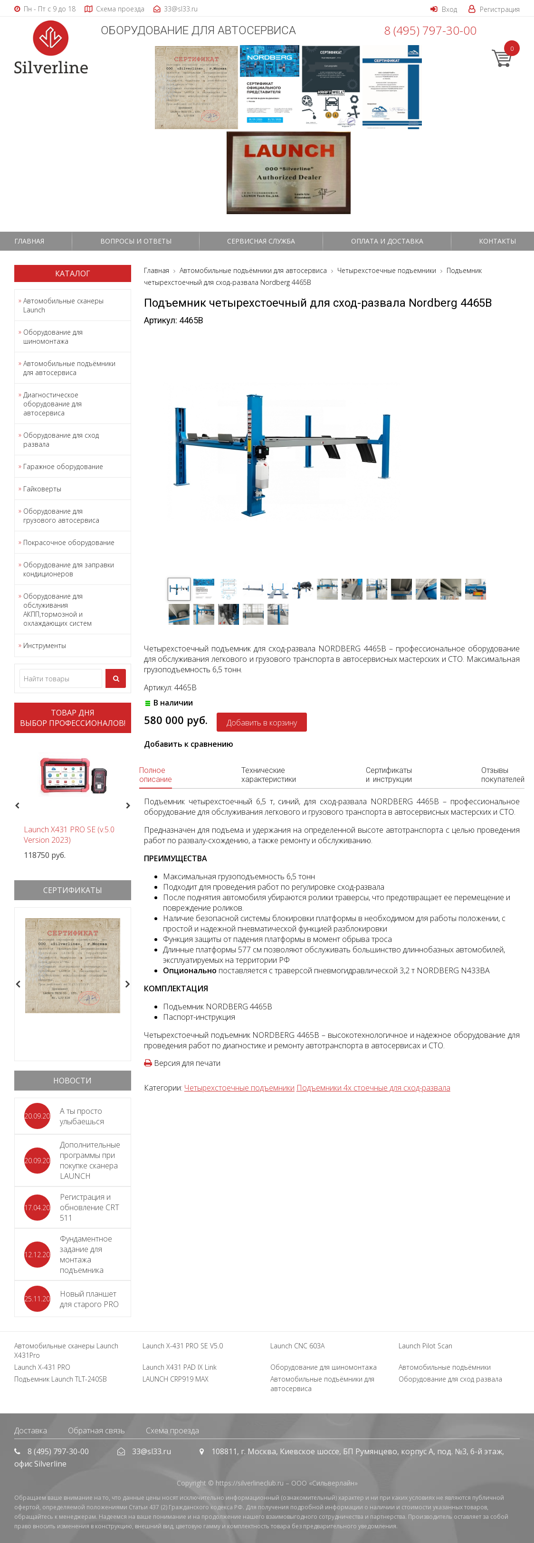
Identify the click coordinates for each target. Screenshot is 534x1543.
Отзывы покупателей (502, 775)
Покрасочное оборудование (68, 542)
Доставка (30, 1430)
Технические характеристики (268, 775)
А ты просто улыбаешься (82, 1116)
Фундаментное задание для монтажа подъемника (86, 1254)
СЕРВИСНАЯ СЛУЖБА (261, 240)
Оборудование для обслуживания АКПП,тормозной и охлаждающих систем (57, 610)
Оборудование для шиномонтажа (53, 337)
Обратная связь (96, 1430)
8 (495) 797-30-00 (430, 30)
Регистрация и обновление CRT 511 (89, 1207)
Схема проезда (172, 1430)
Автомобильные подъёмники (445, 1367)
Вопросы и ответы (136, 240)
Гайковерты (42, 488)
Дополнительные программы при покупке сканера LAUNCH (90, 1160)
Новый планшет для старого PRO (89, 1299)
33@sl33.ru (151, 1451)
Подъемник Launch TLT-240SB (60, 1378)
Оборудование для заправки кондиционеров (68, 569)
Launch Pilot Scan (425, 1345)
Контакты (497, 240)
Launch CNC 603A (297, 1345)
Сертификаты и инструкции (389, 775)
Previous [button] (16, 805)
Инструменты (44, 645)
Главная (29, 240)
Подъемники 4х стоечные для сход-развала (373, 1087)
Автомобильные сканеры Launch (63, 305)
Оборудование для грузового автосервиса (61, 516)
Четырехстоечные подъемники (239, 1087)
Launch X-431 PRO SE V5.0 (183, 1345)
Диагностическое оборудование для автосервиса (52, 403)
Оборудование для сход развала (61, 440)
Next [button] (132, 805)
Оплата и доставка (387, 240)
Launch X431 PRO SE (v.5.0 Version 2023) (69, 834)
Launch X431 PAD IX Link (180, 1367)
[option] (72, 800)
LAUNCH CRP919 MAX (176, 1378)
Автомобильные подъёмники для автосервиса (69, 368)
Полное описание (155, 775)
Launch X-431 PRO (42, 1367)
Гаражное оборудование (63, 466)
